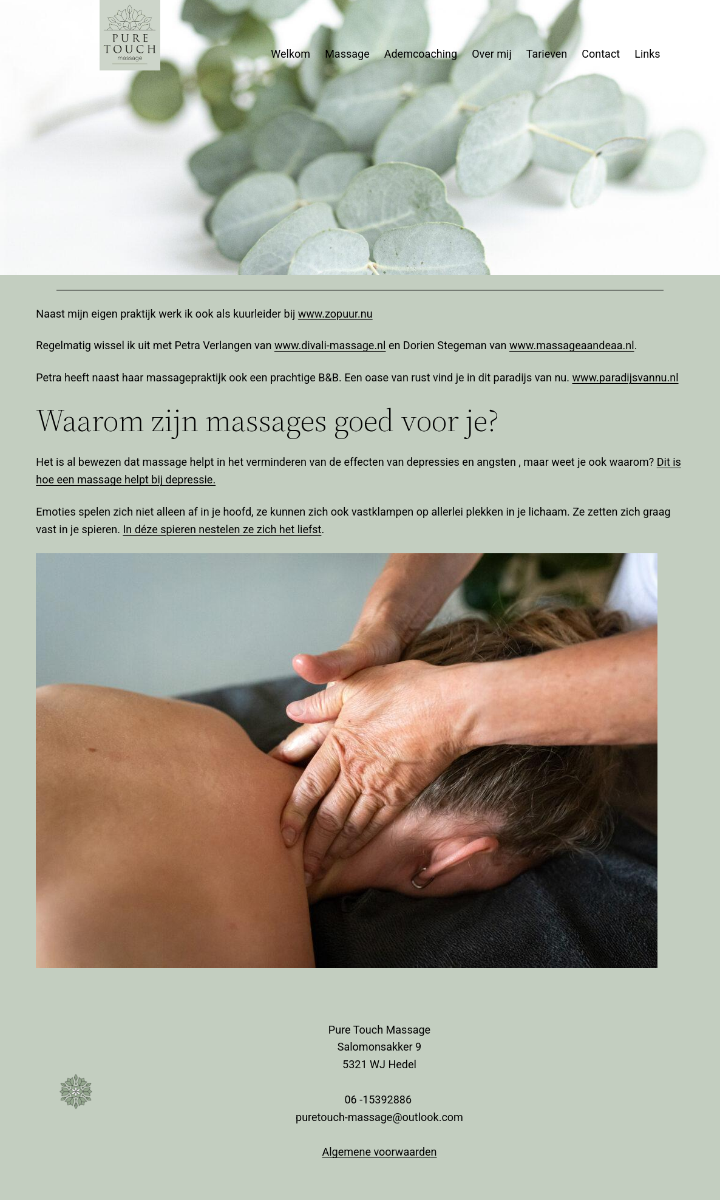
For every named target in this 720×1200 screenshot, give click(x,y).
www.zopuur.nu (335, 313)
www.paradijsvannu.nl (625, 377)
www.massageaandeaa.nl (571, 345)
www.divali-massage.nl (330, 345)
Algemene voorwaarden (379, 1151)
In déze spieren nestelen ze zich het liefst (222, 529)
